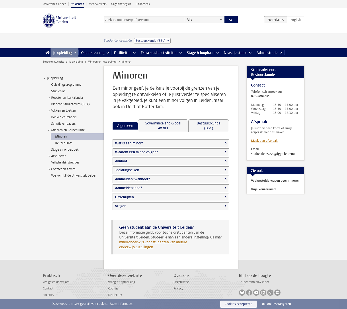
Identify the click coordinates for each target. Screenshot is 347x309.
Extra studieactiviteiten (159, 52)
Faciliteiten (122, 52)
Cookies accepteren (238, 304)
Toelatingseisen (127, 170)
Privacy (178, 288)
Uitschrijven (124, 197)
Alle (189, 20)
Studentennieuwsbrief (254, 282)
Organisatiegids (121, 4)
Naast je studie (235, 52)
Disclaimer (115, 295)
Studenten (77, 4)
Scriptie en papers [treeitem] (63, 124)
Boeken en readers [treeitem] (63, 117)
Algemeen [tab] (125, 125)
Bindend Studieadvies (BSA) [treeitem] (70, 104)
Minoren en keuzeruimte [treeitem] (66, 130)
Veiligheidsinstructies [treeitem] (65, 162)
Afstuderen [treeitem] (56, 156)
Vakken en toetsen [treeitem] (61, 110)
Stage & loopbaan (200, 52)
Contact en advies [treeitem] (61, 169)
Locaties (48, 295)
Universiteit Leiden (54, 4)
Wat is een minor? (129, 143)
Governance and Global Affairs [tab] (163, 125)
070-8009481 (260, 96)
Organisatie (181, 282)
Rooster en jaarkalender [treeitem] (65, 98)
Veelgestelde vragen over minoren (275, 181)
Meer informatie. (121, 304)
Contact (48, 288)
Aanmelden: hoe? (128, 188)
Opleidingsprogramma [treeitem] (66, 85)
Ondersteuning (93, 52)
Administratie (267, 52)
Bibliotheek (143, 4)
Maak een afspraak (264, 141)
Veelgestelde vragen (56, 282)
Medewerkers (98, 4)
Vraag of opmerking (121, 282)
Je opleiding (62, 52)
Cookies (113, 288)
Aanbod (121, 161)
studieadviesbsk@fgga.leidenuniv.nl (275, 154)
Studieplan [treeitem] (58, 91)
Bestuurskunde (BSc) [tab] (208, 125)
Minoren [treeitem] (61, 136)
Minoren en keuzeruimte (102, 61)
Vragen (120, 206)
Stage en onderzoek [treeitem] (64, 150)
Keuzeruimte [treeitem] (63, 143)
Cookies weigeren (278, 304)
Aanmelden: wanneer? (132, 179)
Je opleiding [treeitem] (53, 78)
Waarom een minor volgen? (136, 152)
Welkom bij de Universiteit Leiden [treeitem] (74, 175)
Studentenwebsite (53, 61)
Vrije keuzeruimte (264, 189)
